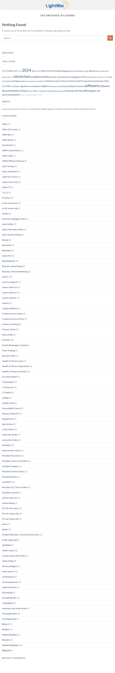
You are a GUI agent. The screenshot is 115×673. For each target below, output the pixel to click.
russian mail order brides (13, 555)
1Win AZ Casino (10, 129)
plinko (5, 529)
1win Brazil (7, 145)
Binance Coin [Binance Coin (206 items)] (83, 71)
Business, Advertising (12, 266)
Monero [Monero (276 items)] (65, 81)
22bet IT (6, 187)
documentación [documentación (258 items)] (64, 77)
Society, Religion (9, 566)
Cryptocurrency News (12, 313)
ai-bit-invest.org (9, 208)
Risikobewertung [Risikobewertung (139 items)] (54, 86)
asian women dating (11, 234)
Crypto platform (9, 308)
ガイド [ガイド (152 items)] (30, 95)
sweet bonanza (9, 587)
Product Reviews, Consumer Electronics (20, 534)
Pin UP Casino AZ (10, 513)
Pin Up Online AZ (10, 519)
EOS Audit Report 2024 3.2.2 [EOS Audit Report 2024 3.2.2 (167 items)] (96, 77)
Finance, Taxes (8, 329)
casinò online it (9, 297)
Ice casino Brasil (9, 376)
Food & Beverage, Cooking (14, 345)
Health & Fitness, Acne (12, 361)
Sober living (7, 561)
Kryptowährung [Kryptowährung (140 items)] (33, 81)
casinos (5, 303)
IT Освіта (6, 392)
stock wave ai (8, 571)
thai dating (7, 592)
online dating (8, 503)
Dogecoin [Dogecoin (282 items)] (76, 77)
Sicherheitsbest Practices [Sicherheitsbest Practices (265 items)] (72, 86)
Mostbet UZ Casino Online (14, 487)
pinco (4, 524)
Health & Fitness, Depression (15, 366)
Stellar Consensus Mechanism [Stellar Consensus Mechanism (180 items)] (44, 91)
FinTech (5, 339)
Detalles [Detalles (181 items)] (54, 77)
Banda (5, 240)
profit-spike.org (9, 540)
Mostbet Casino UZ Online (14, 461)
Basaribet (6, 250)
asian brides (7, 224)
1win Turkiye (8, 166)
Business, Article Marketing (15, 271)
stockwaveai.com (10, 582)
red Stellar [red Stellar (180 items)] (15, 86)
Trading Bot (7, 603)
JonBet (5, 397)
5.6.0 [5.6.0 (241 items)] (15, 71)
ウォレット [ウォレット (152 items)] (24, 95)
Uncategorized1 (9, 613)
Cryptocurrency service (13, 318)
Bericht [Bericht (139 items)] (74, 71)
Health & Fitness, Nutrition (14, 371)
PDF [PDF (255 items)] (9, 86)
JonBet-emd (8, 403)
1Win (4, 124)
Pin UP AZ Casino (10, 508)
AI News (6, 197)
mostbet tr (7, 482)
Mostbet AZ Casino (11, 455)
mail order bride (9, 434)
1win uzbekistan (9, 171)
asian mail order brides (12, 229)
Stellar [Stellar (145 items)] (30, 91)
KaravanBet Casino (11, 408)
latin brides (7, 424)
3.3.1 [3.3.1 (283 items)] (4, 71)
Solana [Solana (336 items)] (23, 90)
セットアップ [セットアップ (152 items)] (37, 95)
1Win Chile (7, 155)
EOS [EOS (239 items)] (83, 77)
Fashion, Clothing (10, 324)
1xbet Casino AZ (10, 182)
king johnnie (8, 418)
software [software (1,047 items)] (92, 85)
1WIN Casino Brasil (11, 150)
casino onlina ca (9, 287)
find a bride (7, 334)
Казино (5, 629)
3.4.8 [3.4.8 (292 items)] (9, 71)
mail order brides (10, 440)
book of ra (6, 255)
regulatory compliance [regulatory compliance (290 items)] (30, 86)
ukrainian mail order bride (14, 608)
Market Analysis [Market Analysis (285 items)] (53, 81)
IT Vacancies (8, 387)
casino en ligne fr (10, 282)
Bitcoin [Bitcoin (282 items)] (92, 71)
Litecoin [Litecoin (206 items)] (41, 81)
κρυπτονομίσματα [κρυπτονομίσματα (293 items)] (11, 94)
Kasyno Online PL (10, 413)
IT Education (8, 382)
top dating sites (9, 597)
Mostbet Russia (9, 476)
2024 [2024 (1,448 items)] (26, 70)
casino (5, 276)
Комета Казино (9, 634)
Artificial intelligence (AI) (13, 219)
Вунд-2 (5, 624)
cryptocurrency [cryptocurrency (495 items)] (40, 76)
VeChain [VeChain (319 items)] (78, 90)
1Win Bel (6, 134)
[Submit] (110, 38)
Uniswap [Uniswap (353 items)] (69, 90)
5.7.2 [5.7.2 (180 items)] (20, 71)
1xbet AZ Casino (10, 176)
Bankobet (6, 245)
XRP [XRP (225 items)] (98, 91)
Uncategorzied (9, 618)
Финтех (5, 639)
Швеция (6, 650)
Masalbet (6, 445)
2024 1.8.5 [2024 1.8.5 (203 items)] (36, 71)
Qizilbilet (6, 545)
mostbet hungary (10, 466)
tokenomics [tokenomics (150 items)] (60, 91)
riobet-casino (8, 550)
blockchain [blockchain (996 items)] (22, 76)
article (5, 213)
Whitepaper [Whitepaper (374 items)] (89, 90)
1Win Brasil (7, 140)
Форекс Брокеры (10, 645)
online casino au (9, 497)
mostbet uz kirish (10, 492)
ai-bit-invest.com (10, 203)
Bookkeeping (8, 261)
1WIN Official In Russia (13, 161)
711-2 (5, 192)
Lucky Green (8, 429)
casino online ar (9, 292)
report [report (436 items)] (45, 86)
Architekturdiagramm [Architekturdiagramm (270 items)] (61, 71)
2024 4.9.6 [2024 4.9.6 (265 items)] (46, 71)
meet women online (11, 450)
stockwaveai (8, 576)
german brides (8, 355)
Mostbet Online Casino (13, 471)
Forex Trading (8, 350)
